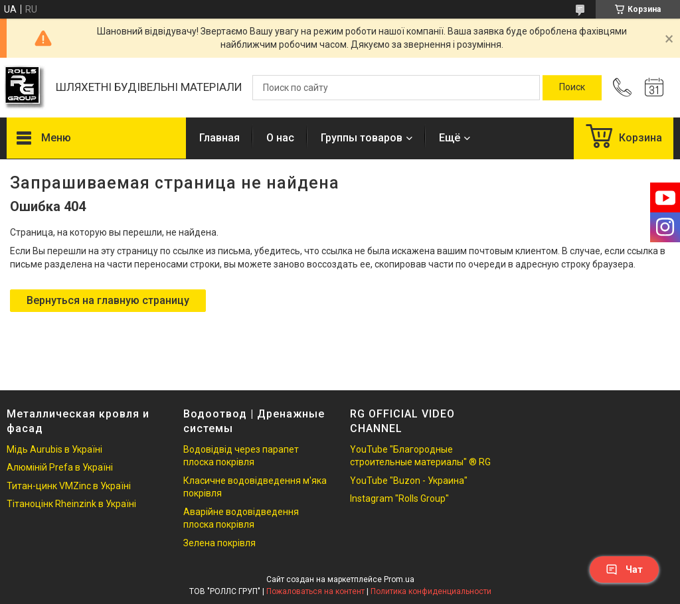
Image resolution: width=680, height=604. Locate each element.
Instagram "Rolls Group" (399, 498)
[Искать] (572, 87)
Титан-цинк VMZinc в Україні (69, 486)
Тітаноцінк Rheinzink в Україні (71, 503)
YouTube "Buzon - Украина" (409, 480)
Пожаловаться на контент (315, 591)
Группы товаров (361, 137)
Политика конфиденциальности (431, 591)
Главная (219, 137)
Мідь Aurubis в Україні (54, 449)
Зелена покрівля (219, 543)
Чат (624, 569)
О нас (280, 137)
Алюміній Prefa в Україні (60, 467)
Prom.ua (399, 579)
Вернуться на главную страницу (108, 300)
